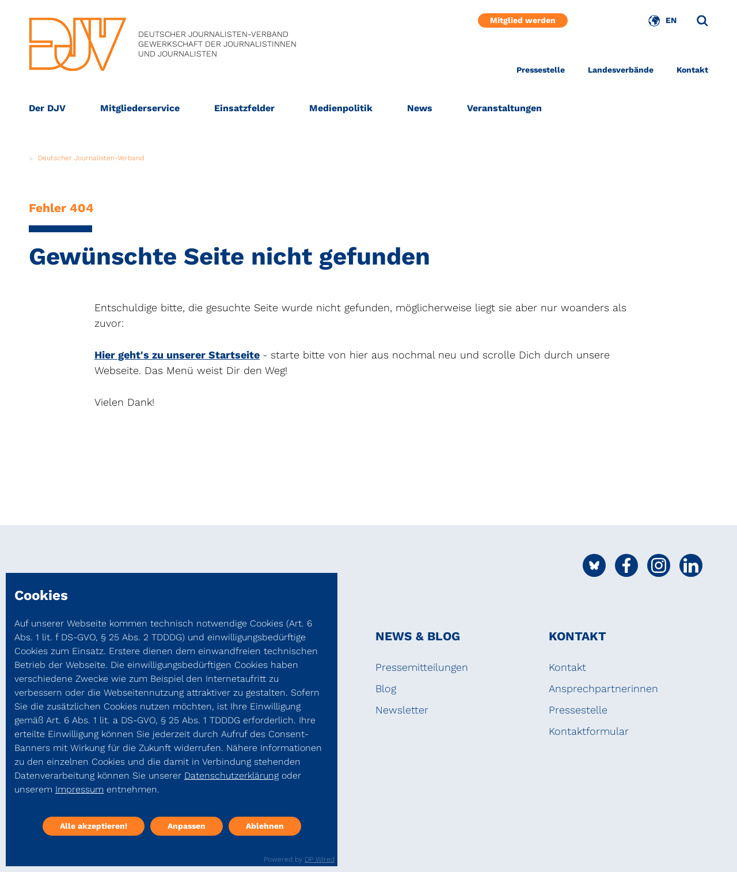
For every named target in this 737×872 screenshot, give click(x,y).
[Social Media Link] (594, 565)
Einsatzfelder (244, 108)
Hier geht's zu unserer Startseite (177, 355)
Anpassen (187, 826)
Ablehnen (265, 826)
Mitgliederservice (140, 108)
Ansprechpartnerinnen (603, 688)
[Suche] (702, 21)
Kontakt (692, 69)
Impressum (79, 789)
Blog (385, 688)
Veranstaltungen (504, 108)
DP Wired (320, 859)
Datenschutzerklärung (231, 775)
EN (671, 20)
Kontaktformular (589, 731)
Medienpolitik (341, 108)
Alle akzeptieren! (93, 826)
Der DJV (47, 108)
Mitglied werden (523, 20)
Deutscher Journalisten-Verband (91, 158)
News (419, 108)
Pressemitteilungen (421, 667)
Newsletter (401, 710)
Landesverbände (621, 69)
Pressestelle (540, 69)
